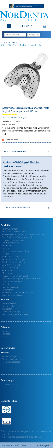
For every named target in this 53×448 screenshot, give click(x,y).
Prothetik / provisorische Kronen (16, 251)
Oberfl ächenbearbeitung (13, 281)
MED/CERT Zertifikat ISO (6, 409)
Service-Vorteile (9, 303)
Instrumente (7, 248)
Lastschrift (6, 336)
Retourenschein (9, 306)
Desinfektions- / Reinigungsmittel (17, 237)
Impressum (8, 445)
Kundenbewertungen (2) (16, 207)
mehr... (5, 134)
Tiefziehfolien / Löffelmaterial (15, 276)
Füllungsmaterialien (10, 243)
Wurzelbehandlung (10, 256)
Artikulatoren (7, 270)
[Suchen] (26, 26)
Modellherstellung (10, 268)
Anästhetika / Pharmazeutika (14, 232)
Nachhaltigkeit (42, 445)
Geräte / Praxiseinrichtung (13, 262)
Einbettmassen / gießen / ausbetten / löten (21, 279)
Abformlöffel (9, 42)
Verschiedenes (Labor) (12, 295)
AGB (17, 445)
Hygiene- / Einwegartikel (13, 240)
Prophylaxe (7, 245)
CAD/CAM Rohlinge (11, 265)
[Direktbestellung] (44, 35)
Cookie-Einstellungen (11, 312)
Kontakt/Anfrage (9, 356)
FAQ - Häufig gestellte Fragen (15, 314)
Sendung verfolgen (9, 384)
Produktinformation (14, 151)
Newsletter (7, 309)
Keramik (5, 284)
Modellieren (7, 273)
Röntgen (5, 254)
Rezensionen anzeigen (16, 118)
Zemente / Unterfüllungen (14, 259)
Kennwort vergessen (11, 362)
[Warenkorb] (43, 26)
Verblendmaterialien (11, 287)
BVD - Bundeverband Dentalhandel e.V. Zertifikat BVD (6, 421)
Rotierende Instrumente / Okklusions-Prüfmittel (23, 234)
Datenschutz (27, 445)
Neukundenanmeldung (12, 359)
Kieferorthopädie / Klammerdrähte (17, 292)
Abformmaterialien (10, 229)
